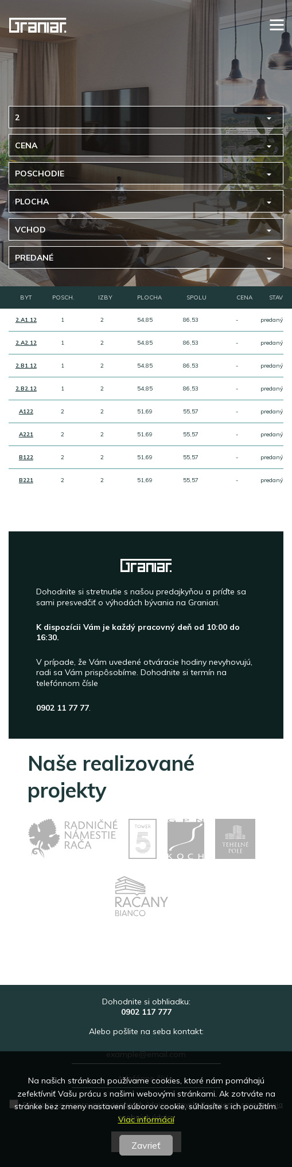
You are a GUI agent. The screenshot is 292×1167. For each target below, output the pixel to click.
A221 (26, 434)
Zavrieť (146, 1145)
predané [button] (34, 258)
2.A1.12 (26, 320)
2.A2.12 (26, 342)
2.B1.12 (26, 365)
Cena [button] (26, 145)
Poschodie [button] (39, 173)
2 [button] (17, 117)
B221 (26, 480)
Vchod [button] (30, 229)
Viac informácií (146, 1119)
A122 (26, 411)
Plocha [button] (32, 201)
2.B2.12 (26, 388)
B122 (26, 457)
